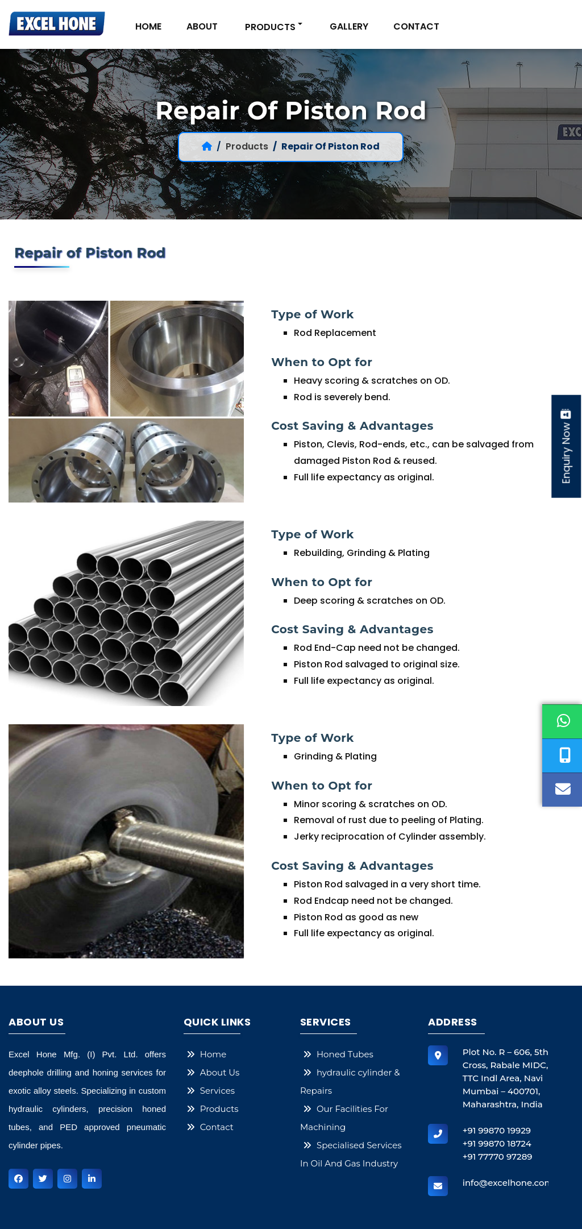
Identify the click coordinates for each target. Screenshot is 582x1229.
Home (148, 26)
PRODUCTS (270, 27)
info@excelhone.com (508, 1182)
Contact (416, 26)
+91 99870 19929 (497, 1130)
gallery (349, 26)
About (202, 26)
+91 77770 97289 (498, 1156)
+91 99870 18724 (497, 1143)
